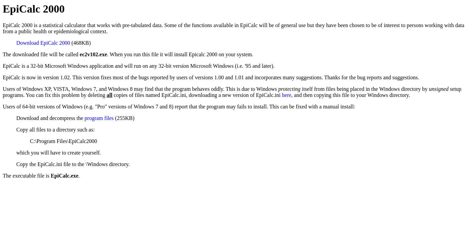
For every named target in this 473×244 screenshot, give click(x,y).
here (287, 95)
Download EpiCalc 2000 (43, 43)
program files (99, 118)
